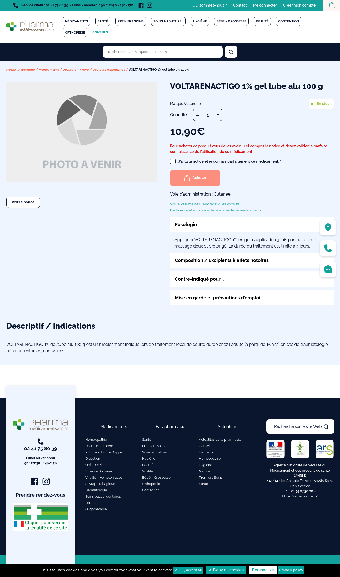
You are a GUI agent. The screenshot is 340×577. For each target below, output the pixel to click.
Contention (288, 21)
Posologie (186, 224)
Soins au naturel (168, 21)
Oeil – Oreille (95, 465)
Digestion (92, 458)
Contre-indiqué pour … (200, 279)
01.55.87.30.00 (302, 491)
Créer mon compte (299, 5)
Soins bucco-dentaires (103, 496)
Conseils (100, 32)
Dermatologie (96, 490)
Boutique (28, 69)
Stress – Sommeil (99, 471)
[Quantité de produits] (207, 114)
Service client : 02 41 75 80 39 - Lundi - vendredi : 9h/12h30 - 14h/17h (73, 5)
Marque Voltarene (185, 103)
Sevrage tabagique (100, 484)
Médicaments (76, 21)
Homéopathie (96, 440)
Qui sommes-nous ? (209, 5)
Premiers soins (130, 21)
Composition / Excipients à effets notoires (222, 260)
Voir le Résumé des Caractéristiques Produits (204, 204)
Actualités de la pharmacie (220, 440)
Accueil (12, 69)
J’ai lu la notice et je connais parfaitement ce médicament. (225, 161)
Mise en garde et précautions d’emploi (218, 297)
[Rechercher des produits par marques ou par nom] (163, 52)
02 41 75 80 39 (40, 452)
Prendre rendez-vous (41, 495)
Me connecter (265, 5)
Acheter (195, 177)
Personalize (263, 570)
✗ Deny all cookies (226, 570)
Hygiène (200, 21)
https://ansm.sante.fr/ (300, 496)
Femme (91, 503)
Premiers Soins (210, 477)
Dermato (206, 452)
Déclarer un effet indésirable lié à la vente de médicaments (215, 210)
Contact (240, 5)
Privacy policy (291, 570)
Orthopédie (75, 33)
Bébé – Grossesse (231, 21)
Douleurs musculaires (109, 69)
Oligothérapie (96, 509)
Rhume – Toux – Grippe (103, 452)
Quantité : (179, 114)
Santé (103, 21)
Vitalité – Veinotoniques (103, 477)
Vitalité (147, 471)
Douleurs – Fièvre (76, 69)
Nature (204, 471)
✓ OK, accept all (188, 570)
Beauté (262, 21)
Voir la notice (23, 202)
